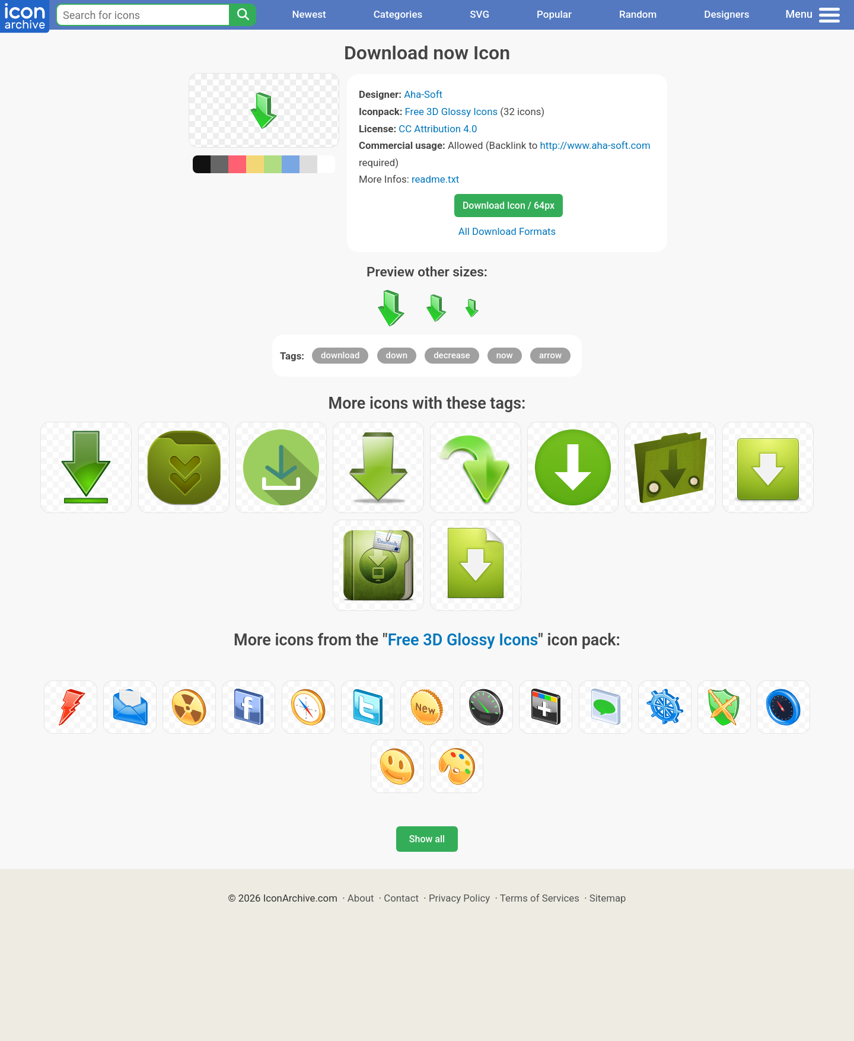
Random (638, 14)
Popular (554, 14)
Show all (427, 839)
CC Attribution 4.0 (438, 129)
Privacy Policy (459, 898)
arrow (550, 355)
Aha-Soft (423, 94)
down (396, 355)
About (361, 898)
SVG (479, 14)
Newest (309, 14)
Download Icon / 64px (509, 205)
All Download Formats (507, 231)
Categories (398, 14)
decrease (452, 355)
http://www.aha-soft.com (595, 145)
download (340, 355)
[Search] (242, 15)
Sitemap (607, 898)
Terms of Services (539, 898)
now (504, 355)
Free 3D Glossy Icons (451, 111)
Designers (726, 14)
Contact (401, 898)
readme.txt (435, 179)
